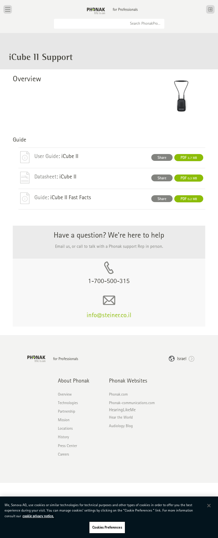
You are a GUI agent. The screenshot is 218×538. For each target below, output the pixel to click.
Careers (63, 454)
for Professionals (125, 9)
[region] (109, 517)
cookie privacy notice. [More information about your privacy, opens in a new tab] (38, 516)
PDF (189, 157)
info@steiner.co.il (109, 315)
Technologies (68, 402)
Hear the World (121, 417)
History (63, 437)
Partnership (66, 411)
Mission (64, 419)
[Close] (209, 505)
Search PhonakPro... (145, 23)
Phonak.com (118, 394)
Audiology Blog (121, 425)
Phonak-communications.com (132, 402)
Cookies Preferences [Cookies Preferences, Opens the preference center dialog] (107, 527)
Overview (65, 394)
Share (162, 157)
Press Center (67, 445)
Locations (65, 428)
